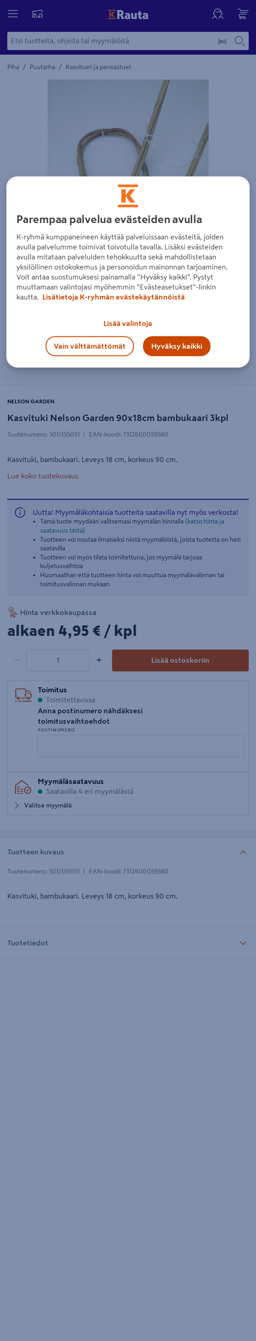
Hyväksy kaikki (176, 346)
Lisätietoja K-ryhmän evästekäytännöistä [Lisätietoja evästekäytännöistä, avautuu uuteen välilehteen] (113, 296)
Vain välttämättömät (90, 346)
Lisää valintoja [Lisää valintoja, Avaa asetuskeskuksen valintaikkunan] (127, 323)
